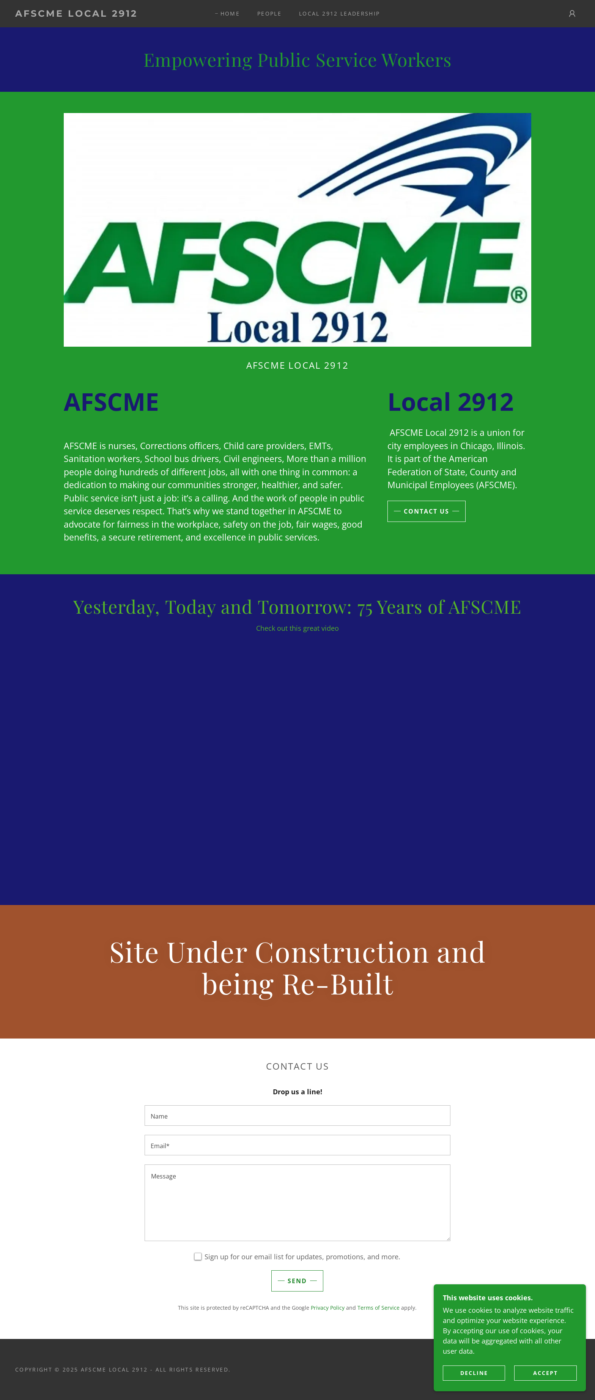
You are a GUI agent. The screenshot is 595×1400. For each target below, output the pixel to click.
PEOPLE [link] (269, 13)
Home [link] (230, 13)
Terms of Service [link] (378, 1307)
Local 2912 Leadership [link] (339, 13)
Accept (546, 1372)
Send (297, 1281)
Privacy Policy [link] (328, 1307)
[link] (93, 14)
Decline (474, 1372)
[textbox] (297, 1115)
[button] (572, 13)
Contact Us (426, 511)
